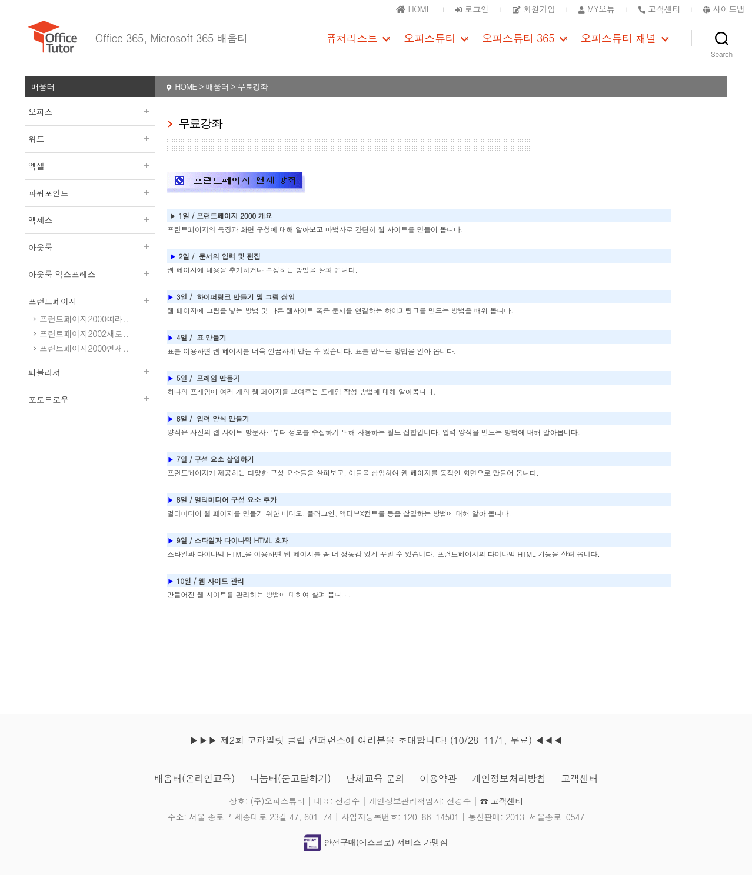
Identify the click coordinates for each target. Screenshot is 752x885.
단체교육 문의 (375, 788)
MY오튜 (596, 9)
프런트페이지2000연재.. (83, 358)
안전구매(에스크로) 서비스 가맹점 (376, 852)
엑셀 (90, 176)
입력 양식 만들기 (223, 428)
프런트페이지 (90, 311)
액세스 (90, 230)
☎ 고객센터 (501, 811)
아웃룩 (90, 257)
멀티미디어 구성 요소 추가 (235, 510)
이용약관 (438, 788)
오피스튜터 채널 (618, 42)
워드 (90, 149)
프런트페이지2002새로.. (83, 343)
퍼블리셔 (90, 382)
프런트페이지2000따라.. (83, 329)
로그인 (471, 9)
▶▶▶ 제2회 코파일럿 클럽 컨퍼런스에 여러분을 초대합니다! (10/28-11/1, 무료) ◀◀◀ (376, 750)
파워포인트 (90, 203)
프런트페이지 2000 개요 (234, 226)
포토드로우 (90, 409)
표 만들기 (212, 347)
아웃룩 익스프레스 (90, 284)
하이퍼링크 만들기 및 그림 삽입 (246, 307)
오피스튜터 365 (518, 42)
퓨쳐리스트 (352, 42)
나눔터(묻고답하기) (290, 788)
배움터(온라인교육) (194, 788)
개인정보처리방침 (509, 788)
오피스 (90, 122)
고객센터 (579, 788)
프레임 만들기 (218, 388)
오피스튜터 (429, 42)
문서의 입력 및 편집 (230, 266)
